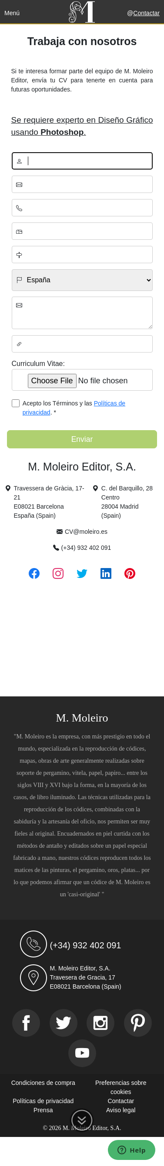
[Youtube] (82, 1053)
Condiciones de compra (43, 1082)
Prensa (43, 1110)
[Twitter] (63, 1023)
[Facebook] (26, 1023)
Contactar (146, 13)
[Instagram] (100, 1023)
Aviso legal (120, 1110)
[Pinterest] (138, 1023)
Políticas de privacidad (43, 1100)
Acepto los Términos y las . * (74, 408)
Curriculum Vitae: (38, 363)
